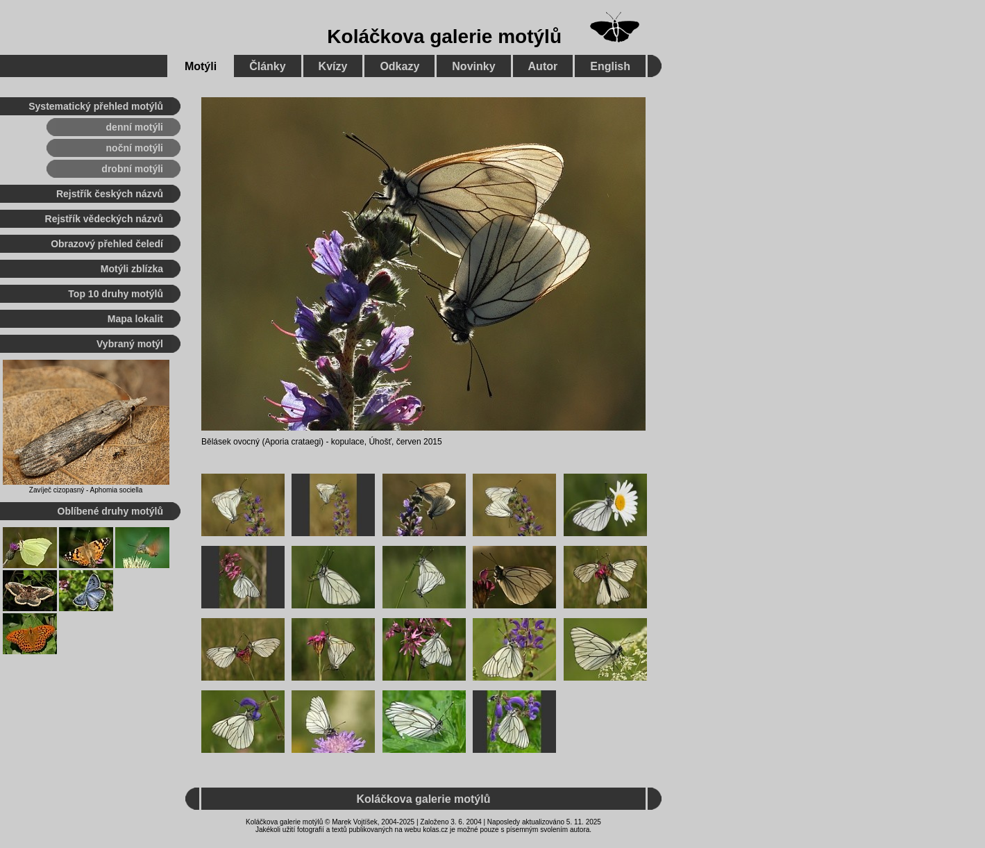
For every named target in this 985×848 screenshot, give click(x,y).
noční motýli (134, 147)
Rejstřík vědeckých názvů (104, 218)
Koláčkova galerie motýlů (444, 36)
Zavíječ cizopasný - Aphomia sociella (85, 490)
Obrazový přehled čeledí (107, 243)
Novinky (473, 66)
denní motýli (134, 127)
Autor (543, 66)
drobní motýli (132, 168)
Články (267, 66)
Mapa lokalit (135, 318)
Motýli (201, 66)
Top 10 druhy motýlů (115, 293)
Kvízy (333, 66)
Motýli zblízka (132, 268)
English (610, 66)
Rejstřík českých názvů (109, 193)
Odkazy (399, 66)
